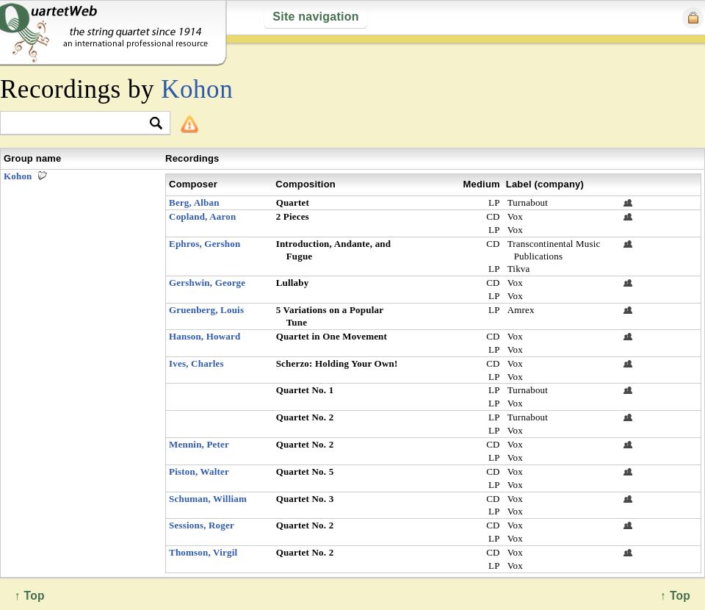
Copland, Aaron (202, 216)
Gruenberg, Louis (206, 309)
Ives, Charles (196, 363)
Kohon (197, 89)
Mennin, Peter (199, 444)
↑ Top (675, 595)
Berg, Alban (194, 202)
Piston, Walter (199, 471)
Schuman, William (208, 498)
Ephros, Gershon (204, 243)
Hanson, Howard (204, 336)
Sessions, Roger (201, 525)
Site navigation (315, 16)
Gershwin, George (207, 282)
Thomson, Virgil (203, 552)
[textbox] (79, 124)
